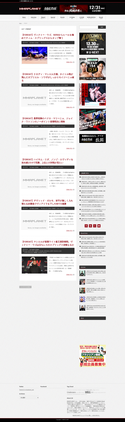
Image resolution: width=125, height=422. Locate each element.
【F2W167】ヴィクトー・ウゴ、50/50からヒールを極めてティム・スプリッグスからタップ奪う (47, 36)
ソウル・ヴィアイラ (60, 208)
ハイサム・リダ (45, 167)
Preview (33, 249)
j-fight (77, 392)
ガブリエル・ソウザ (59, 85)
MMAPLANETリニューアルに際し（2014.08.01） (86, 415)
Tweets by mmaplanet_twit (26, 389)
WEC (88, 392)
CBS (86, 394)
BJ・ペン (92, 389)
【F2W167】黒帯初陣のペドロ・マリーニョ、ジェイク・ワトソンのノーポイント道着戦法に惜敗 (47, 120)
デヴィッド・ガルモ (46, 208)
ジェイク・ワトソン (60, 126)
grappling (83, 394)
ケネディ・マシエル (39, 250)
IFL (67, 389)
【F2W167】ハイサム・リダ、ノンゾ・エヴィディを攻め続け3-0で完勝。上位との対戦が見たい (47, 161)
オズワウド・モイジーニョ (48, 85)
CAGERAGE (69, 394)
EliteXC (88, 389)
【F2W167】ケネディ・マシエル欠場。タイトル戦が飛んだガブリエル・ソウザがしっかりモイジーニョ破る (47, 77)
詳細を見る (69, 62)
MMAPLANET (65, 419)
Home (20, 23)
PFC (80, 392)
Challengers (71, 392)
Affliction (83, 392)
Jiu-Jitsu (95, 392)
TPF (92, 392)
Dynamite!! (83, 389)
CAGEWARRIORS (76, 394)
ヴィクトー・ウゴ (57, 42)
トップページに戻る (25, 286)
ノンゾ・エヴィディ (58, 167)
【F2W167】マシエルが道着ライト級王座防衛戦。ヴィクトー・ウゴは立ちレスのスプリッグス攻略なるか (47, 243)
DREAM (79, 389)
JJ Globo (36, 42)
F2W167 (63, 42)
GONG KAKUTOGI (102, 392)
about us (70, 389)
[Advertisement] (92, 157)
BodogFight (75, 389)
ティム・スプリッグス (47, 42)
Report (32, 42)
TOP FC (97, 389)
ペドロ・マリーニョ (46, 126)
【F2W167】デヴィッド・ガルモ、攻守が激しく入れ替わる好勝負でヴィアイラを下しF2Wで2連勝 (47, 202)
